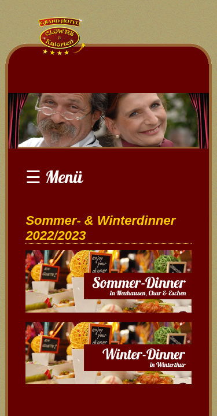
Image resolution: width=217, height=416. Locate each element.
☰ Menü (54, 177)
